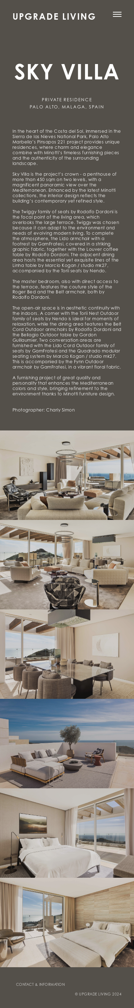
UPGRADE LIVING (54, 15)
